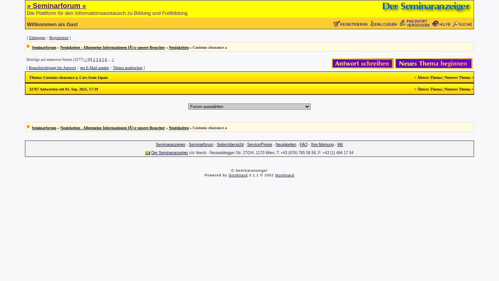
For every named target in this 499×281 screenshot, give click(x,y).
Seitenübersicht (230, 144)
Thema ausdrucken (128, 68)
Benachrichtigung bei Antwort (52, 68)
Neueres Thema (457, 77)
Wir (340, 144)
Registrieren (59, 38)
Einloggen (37, 38)
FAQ (304, 144)
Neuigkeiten (179, 47)
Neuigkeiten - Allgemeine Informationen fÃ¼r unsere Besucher (112, 47)
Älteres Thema (429, 77)
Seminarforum (44, 47)
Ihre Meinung (322, 144)
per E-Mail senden (94, 68)
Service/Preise (259, 144)
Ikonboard (238, 175)
